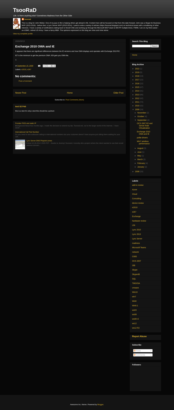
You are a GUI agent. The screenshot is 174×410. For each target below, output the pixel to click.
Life (133, 225)
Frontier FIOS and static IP (25, 123)
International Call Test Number (27, 132)
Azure (134, 189)
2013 (137, 95)
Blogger (100, 404)
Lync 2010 (136, 230)
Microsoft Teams (139, 247)
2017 (137, 80)
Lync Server (137, 239)
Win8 (134, 301)
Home (70, 93)
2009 (137, 109)
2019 (137, 72)
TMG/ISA (136, 283)
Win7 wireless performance (143, 142)
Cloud (134, 194)
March (140, 159)
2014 (137, 91)
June (139, 152)
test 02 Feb (20, 106)
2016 (137, 83)
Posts (137, 351)
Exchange (136, 216)
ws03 (134, 310)
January (141, 167)
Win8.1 (135, 305)
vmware (135, 288)
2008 (137, 171)
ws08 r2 (135, 319)
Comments (139, 355)
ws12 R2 (135, 328)
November (142, 113)
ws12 (134, 323)
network (135, 252)
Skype (134, 270)
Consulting (136, 198)
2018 (137, 76)
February (141, 163)
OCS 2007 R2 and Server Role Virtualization (144, 125)
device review (138, 203)
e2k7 (29, 69)
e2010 (23, 69)
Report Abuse (139, 336)
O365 (134, 256)
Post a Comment (25, 81)
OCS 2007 (136, 261)
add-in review (137, 185)
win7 (134, 296)
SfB (133, 265)
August (140, 148)
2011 (137, 102)
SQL (134, 279)
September (142, 120)
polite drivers (142, 138)
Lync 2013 (136, 234)
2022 (137, 69)
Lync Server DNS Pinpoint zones (39, 141)
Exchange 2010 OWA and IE (143, 133)
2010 (137, 106)
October (141, 116)
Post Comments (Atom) (75, 100)
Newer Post (20, 93)
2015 (137, 87)
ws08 (134, 314)
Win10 (135, 292)
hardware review (139, 221)
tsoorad (27, 19)
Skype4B (136, 274)
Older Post (118, 93)
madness (136, 243)
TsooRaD (25, 10)
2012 (137, 98)
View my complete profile (23, 34)
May (139, 156)
